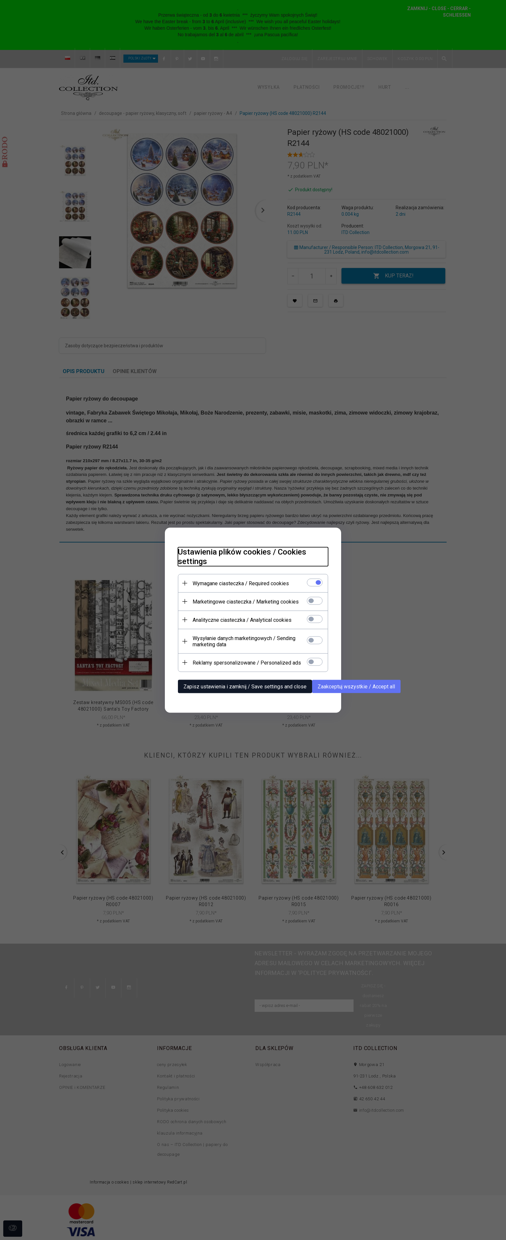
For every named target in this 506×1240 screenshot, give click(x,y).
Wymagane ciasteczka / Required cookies (241, 583)
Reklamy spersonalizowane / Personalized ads (247, 662)
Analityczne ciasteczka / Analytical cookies (242, 620)
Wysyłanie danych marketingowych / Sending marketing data (244, 641)
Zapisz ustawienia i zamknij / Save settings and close (245, 686)
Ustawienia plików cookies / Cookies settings (242, 556)
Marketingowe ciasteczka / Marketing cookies (246, 601)
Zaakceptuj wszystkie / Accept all (356, 686)
